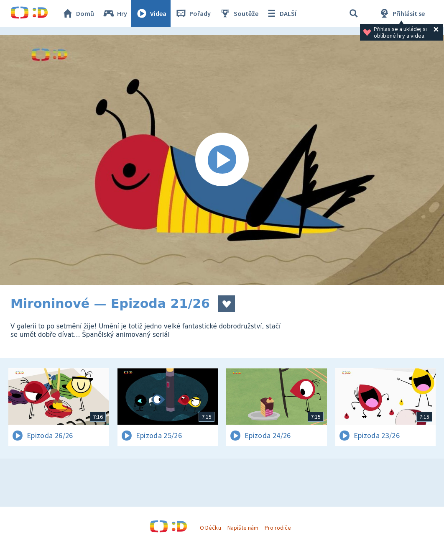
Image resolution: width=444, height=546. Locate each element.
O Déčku (210, 527)
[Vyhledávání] (354, 13)
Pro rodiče (278, 527)
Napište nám (242, 527)
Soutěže (238, 13)
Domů (77, 13)
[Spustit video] (222, 160)
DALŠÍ (280, 13)
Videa (150, 13)
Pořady (193, 13)
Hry (114, 13)
